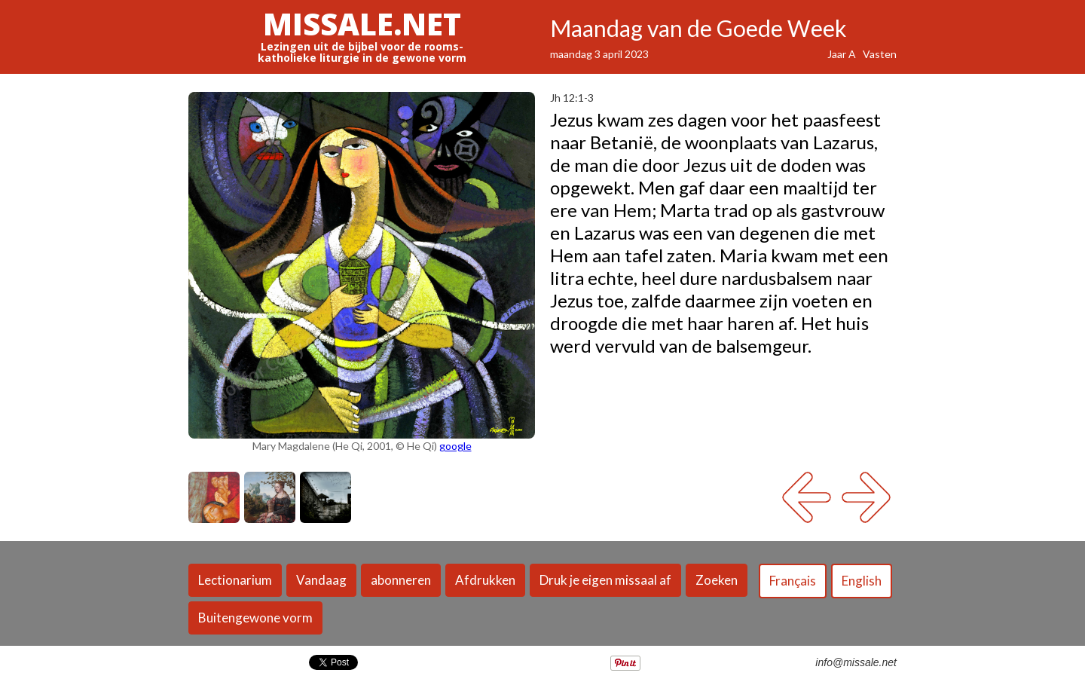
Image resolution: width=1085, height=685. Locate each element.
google (455, 445)
